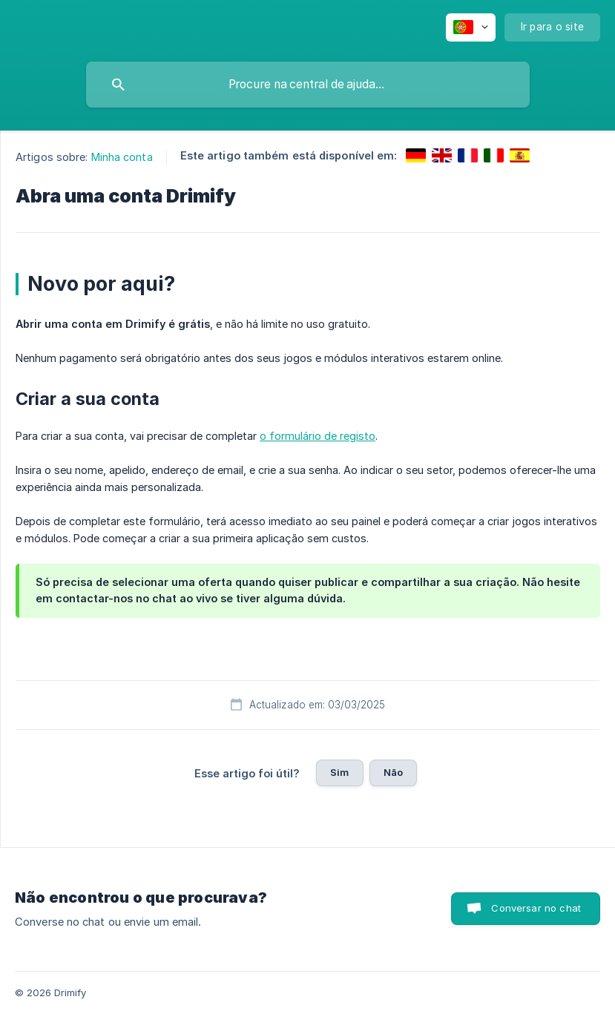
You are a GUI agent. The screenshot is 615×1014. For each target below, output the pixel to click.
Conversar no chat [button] (536, 908)
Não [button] (393, 772)
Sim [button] (339, 772)
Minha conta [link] (122, 157)
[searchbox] (308, 85)
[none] (471, 27)
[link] (416, 155)
